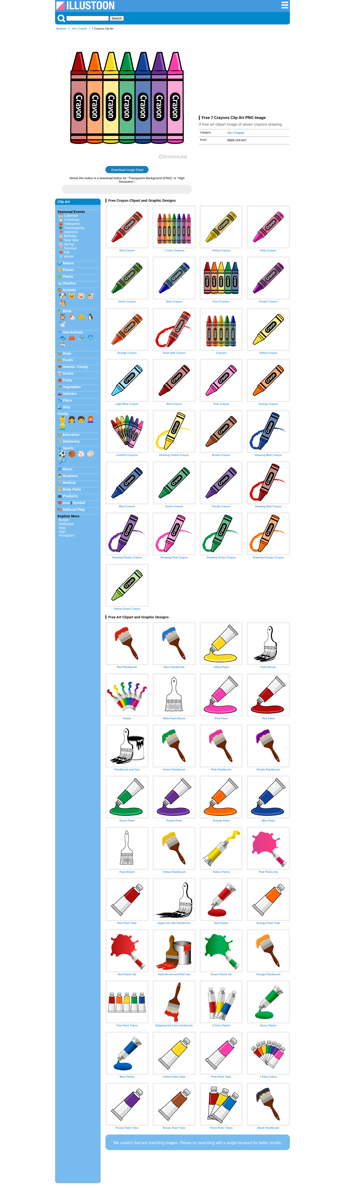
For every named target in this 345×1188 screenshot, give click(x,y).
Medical (69, 483)
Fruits (67, 380)
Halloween (72, 224)
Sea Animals (73, 332)
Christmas (72, 220)
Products (70, 496)
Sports (68, 448)
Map (62, 528)
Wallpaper (66, 524)
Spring (69, 244)
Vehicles (70, 394)
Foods (68, 360)
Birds (67, 311)
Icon (66, 503)
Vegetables (72, 387)
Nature (68, 263)
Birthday (70, 236)
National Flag (73, 509)
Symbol (79, 503)
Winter (69, 256)
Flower (68, 270)
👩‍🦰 (90, 419)
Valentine (71, 232)
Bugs (67, 353)
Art (74, 28)
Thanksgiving (74, 228)
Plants (68, 276)
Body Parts (72, 489)
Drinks (68, 373)
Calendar (71, 216)
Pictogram (66, 535)
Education (71, 435)
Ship (66, 407)
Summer (70, 248)
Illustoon (61, 28)
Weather (69, 283)
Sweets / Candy (75, 367)
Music (68, 469)
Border (64, 520)
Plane (67, 400)
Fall (66, 252)
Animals (69, 290)
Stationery (71, 441)
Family (63, 414)
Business (70, 476)
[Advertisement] (244, 73)
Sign (62, 531)
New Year (71, 240)
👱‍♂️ (62, 426)
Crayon (82, 28)
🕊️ (62, 324)
